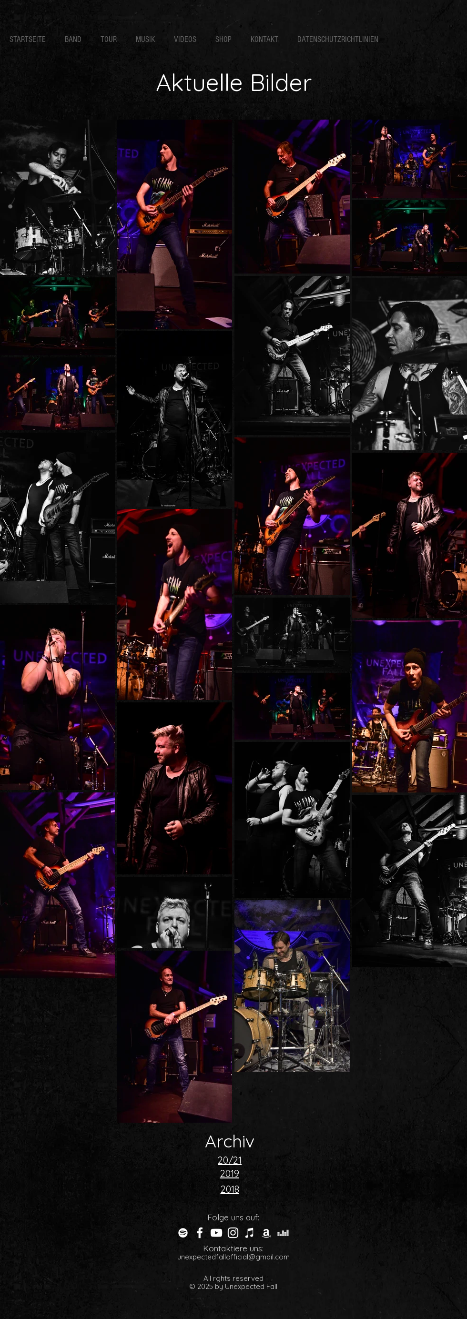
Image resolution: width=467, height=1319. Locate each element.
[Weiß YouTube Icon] (216, 1233)
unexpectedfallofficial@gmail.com (233, 1256)
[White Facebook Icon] (200, 1233)
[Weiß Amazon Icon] (266, 1233)
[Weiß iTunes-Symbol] (250, 1233)
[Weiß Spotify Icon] (183, 1233)
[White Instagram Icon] (233, 1233)
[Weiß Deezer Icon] (283, 1233)
